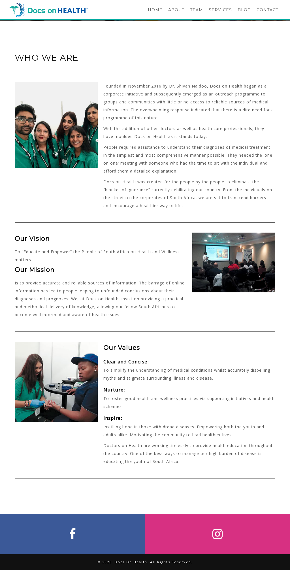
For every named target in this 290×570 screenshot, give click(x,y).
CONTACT (267, 9)
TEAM (196, 9)
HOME (155, 9)
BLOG (244, 9)
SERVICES (220, 9)
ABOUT (176, 9)
